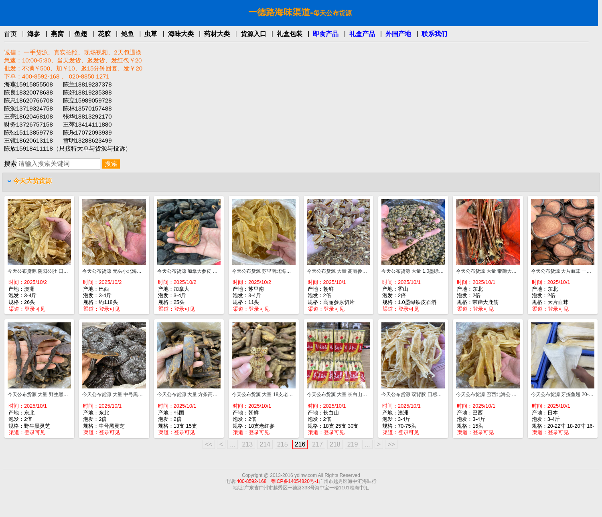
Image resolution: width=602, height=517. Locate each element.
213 (247, 444)
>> (391, 444)
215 (282, 444)
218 (335, 444)
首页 (10, 33)
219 (352, 444)
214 (264, 444)
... (232, 444)
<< (209, 444)
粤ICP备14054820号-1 (295, 481)
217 (317, 444)
